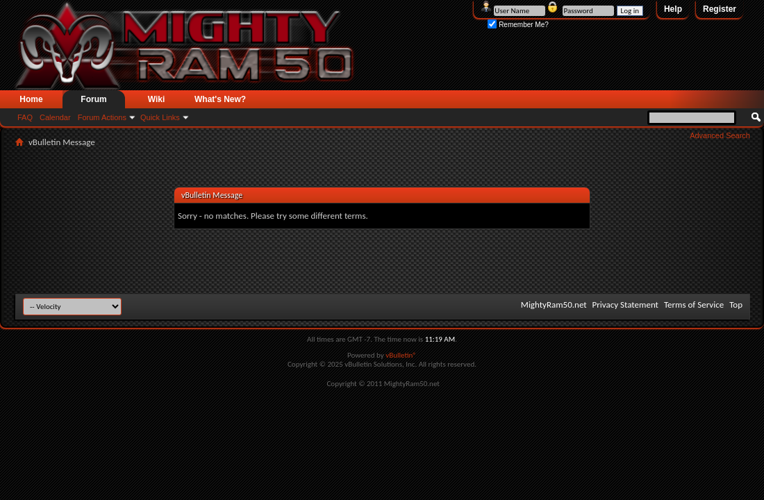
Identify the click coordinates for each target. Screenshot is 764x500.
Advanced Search (720, 135)
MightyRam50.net (554, 304)
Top (735, 304)
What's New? (220, 99)
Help (673, 9)
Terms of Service (694, 304)
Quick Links (160, 117)
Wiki (156, 99)
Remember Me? (518, 24)
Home (30, 99)
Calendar (55, 117)
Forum (93, 99)
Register (719, 9)
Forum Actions (102, 117)
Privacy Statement (625, 304)
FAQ (25, 117)
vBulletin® (401, 355)
